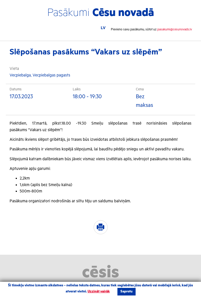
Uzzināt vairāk (99, 291)
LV (103, 28)
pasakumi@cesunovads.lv (174, 29)
